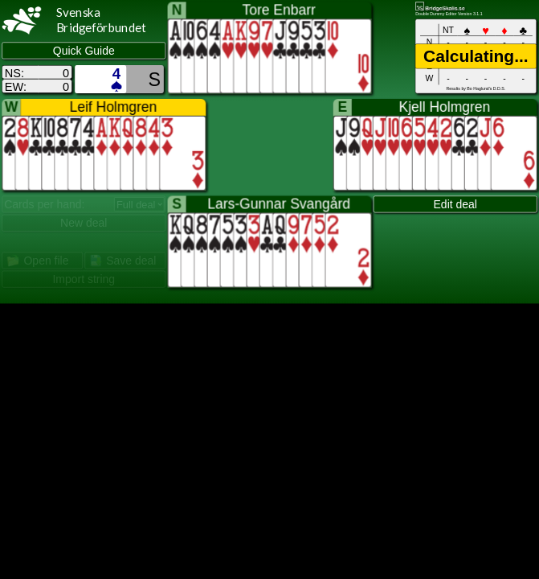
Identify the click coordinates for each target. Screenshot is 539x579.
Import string (83, 279)
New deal (83, 223)
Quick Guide (84, 50)
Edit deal (455, 204)
